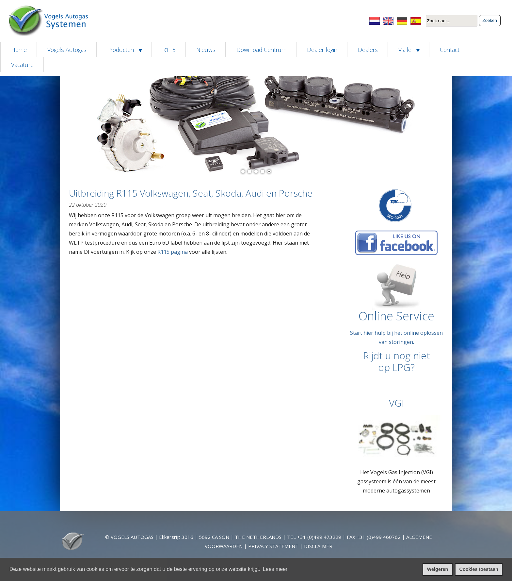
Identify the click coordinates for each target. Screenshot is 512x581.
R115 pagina (172, 251)
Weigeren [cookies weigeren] (437, 569)
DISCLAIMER (318, 546)
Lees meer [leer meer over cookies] (275, 569)
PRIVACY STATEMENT (273, 546)
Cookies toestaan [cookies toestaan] (478, 569)
